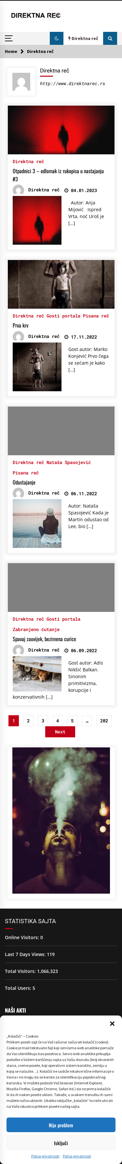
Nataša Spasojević (69, 462)
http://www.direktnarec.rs (72, 83)
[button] (112, 1023)
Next (60, 732)
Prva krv (20, 325)
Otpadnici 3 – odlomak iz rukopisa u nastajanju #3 (58, 175)
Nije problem (61, 1125)
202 (104, 721)
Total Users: (19, 988)
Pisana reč (96, 315)
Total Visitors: (21, 971)
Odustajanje (24, 482)
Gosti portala (63, 315)
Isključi (61, 1142)
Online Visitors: (22, 937)
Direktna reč (28, 161)
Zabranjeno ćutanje (36, 629)
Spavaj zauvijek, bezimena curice (44, 639)
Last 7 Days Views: (26, 954)
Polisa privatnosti (45, 1156)
